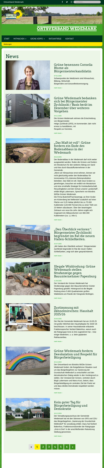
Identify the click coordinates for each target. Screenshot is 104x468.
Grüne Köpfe (37, 38)
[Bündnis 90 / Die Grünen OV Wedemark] (14, 13)
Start (6, 38)
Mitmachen (19, 38)
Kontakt (69, 38)
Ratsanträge (55, 38)
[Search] (87, 2)
